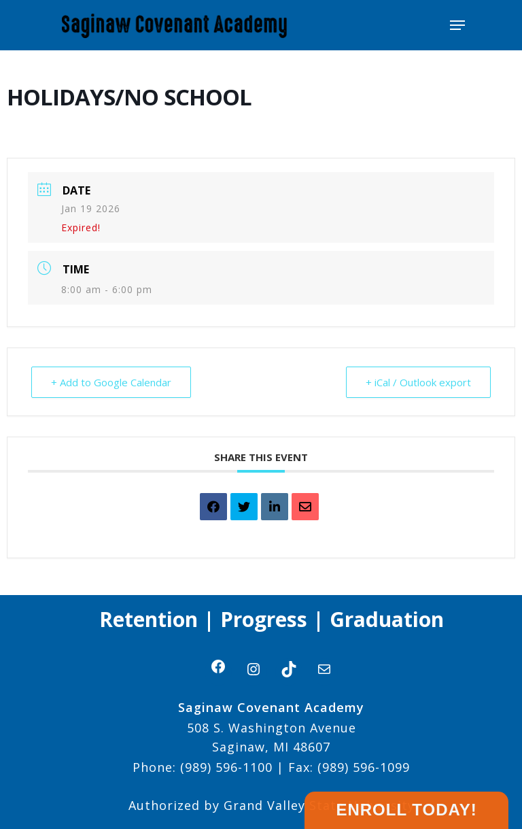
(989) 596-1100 (226, 767)
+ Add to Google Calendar (111, 382)
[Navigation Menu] (457, 25)
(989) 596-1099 (361, 767)
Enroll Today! (406, 809)
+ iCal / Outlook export (418, 382)
